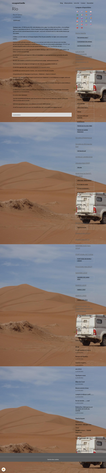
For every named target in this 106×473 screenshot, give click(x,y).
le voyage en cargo (82, 192)
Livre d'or (76, 3)
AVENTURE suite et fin (84, 225)
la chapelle (80, 88)
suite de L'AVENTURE (83, 221)
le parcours (80, 200)
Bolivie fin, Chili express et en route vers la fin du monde (84, 419)
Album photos (68, 3)
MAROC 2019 (81, 299)
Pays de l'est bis (81, 235)
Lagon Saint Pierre (82, 111)
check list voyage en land (84, 345)
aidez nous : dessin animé (84, 187)
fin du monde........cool (82, 411)
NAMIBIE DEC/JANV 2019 (83, 288)
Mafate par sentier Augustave (82, 137)
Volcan (79, 115)
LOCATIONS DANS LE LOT (84, 77)
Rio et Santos (17, 15)
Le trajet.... (80, 212)
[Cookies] (4, 469)
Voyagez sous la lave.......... (84, 92)
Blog (61, 3)
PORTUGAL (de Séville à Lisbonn (84, 269)
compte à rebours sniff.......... (84, 405)
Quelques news (80, 386)
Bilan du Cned (80, 393)
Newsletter (90, 3)
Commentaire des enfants (84, 42)
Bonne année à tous (82, 399)
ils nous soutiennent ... (83, 196)
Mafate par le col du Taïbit (83, 131)
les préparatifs (81, 208)
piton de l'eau (81, 107)
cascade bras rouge (83, 103)
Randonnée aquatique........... (81, 97)
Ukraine (79, 174)
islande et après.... (81, 374)
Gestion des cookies (53, 470)
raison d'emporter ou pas (84, 204)
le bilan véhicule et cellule (84, 326)
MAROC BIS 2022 (82, 310)
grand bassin (81, 125)
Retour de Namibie (81, 367)
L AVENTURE (81, 217)
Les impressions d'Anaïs (84, 46)
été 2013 (78, 380)
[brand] (18, 3)
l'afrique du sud (81, 157)
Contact (83, 3)
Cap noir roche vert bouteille (82, 120)
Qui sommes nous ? (82, 37)
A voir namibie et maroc (83, 361)
